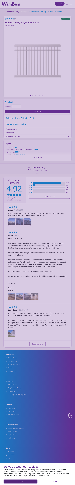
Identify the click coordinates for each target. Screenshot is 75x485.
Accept (20, 481)
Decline (54, 481)
